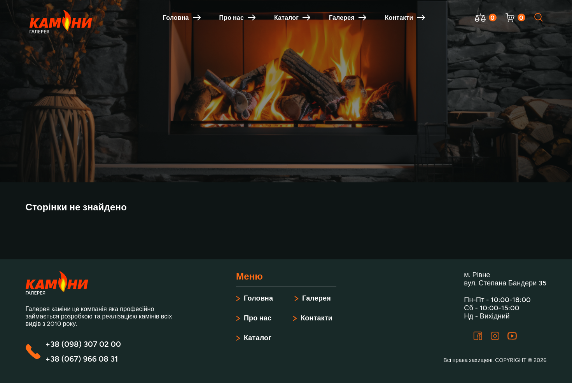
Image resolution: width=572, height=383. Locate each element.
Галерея (347, 17)
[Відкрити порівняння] (480, 17)
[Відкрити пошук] (539, 17)
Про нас (237, 17)
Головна (182, 17)
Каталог (292, 17)
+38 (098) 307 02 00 (83, 344)
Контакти (405, 17)
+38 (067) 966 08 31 (81, 359)
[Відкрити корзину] (510, 17)
